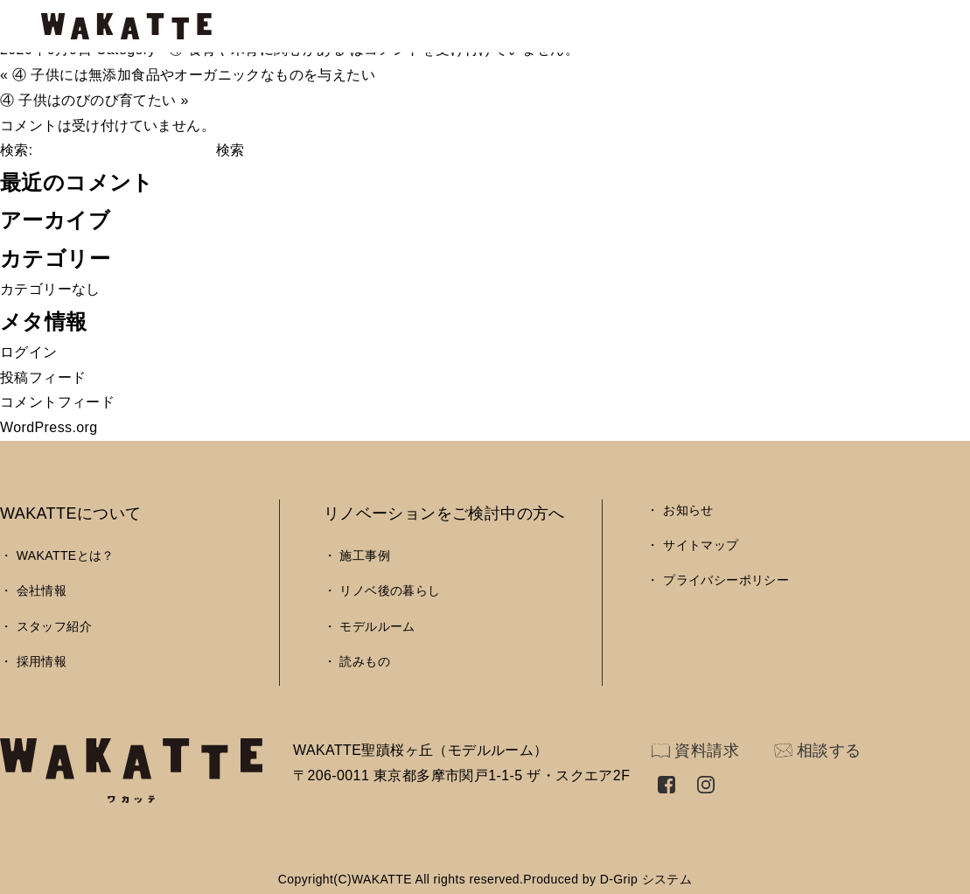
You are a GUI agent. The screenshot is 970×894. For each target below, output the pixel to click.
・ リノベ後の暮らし (382, 590)
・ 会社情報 (33, 590)
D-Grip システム (646, 879)
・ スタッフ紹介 (46, 626)
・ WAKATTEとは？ (57, 555)
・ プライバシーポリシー (717, 580)
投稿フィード (43, 377)
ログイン (29, 352)
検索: (16, 150)
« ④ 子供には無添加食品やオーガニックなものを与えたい (187, 74)
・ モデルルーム (369, 626)
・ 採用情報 (33, 661)
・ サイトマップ (692, 545)
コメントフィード (57, 402)
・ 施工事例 (357, 555)
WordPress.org (49, 427)
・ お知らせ (679, 510)
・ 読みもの (357, 661)
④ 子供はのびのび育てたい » (94, 100)
